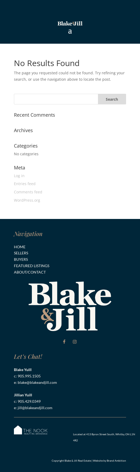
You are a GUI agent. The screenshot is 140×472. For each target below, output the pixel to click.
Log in (19, 175)
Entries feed (25, 183)
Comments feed (28, 191)
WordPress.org (27, 200)
